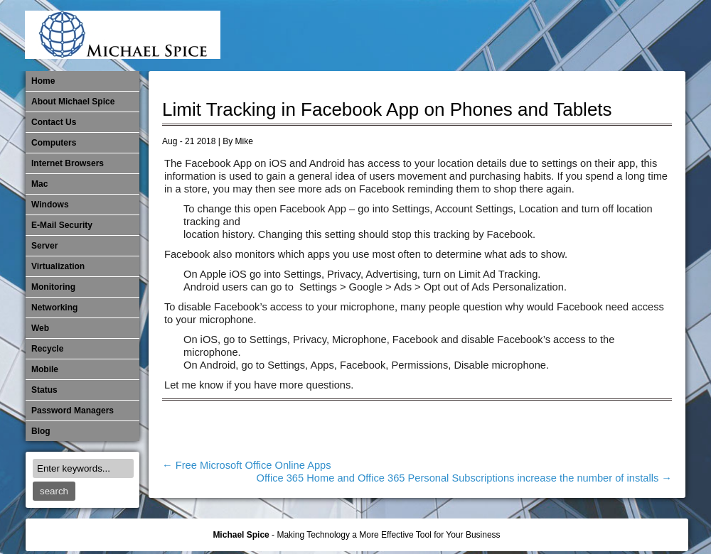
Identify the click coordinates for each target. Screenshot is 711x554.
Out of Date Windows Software (624, 35)
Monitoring (553, 35)
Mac (39, 184)
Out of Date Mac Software (600, 35)
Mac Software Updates (483, 35)
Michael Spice (241, 535)
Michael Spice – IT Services (506, 35)
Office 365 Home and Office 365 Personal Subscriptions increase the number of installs (464, 478)
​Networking (577, 35)
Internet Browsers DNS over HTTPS (460, 35)
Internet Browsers (67, 163)
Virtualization (58, 266)
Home (43, 81)
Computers (53, 143)
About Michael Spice (72, 102)
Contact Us (53, 122)
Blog (40, 431)
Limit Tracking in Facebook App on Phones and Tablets (387, 109)
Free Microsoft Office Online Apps (246, 465)
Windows (50, 205)
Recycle (47, 349)
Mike (244, 141)
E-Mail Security (436, 35)
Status (44, 390)
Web (40, 328)
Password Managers (647, 35)
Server (44, 246)
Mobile (530, 35)
